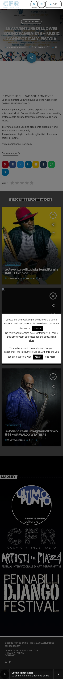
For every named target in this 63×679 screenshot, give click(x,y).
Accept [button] (37, 329)
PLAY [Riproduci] (53, 4)
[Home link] (11, 4)
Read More (49, 356)
